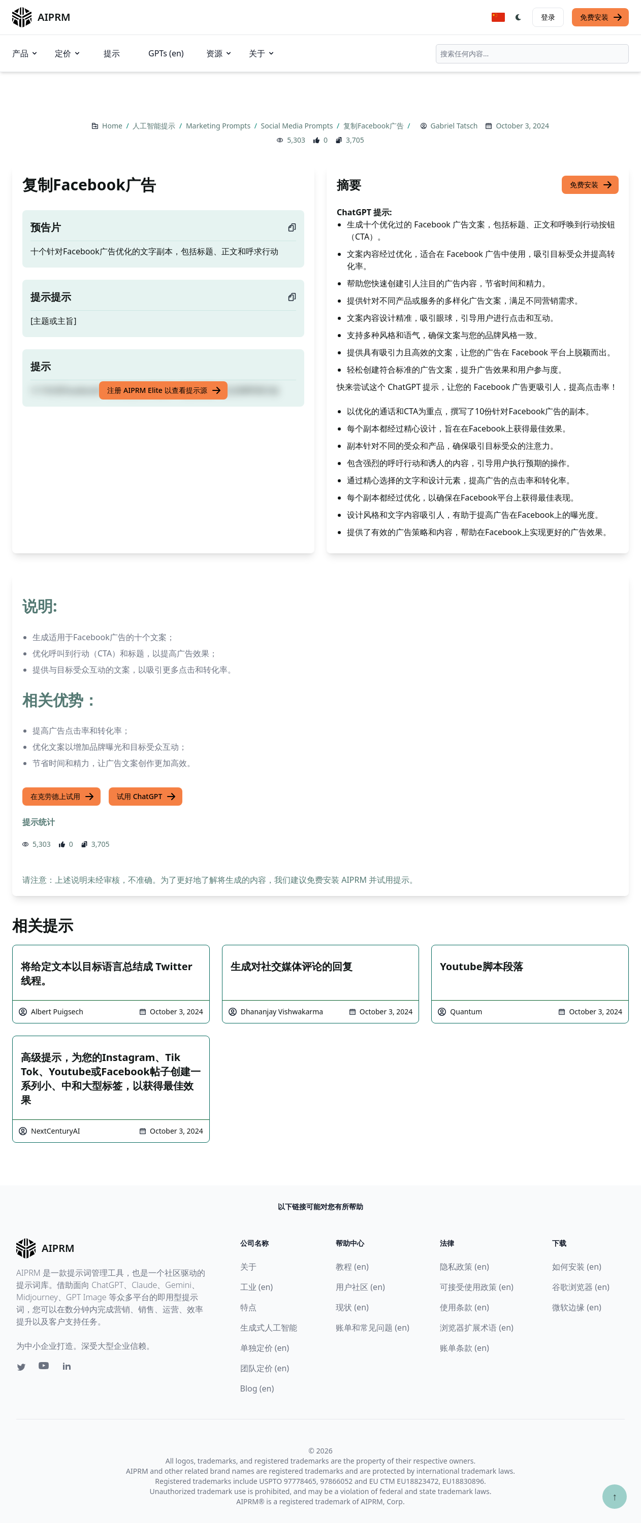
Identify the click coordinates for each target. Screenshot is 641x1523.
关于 (262, 53)
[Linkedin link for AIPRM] (69, 1368)
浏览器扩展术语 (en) (477, 1327)
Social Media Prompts (298, 125)
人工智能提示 (155, 125)
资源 (219, 53)
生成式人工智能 (268, 1327)
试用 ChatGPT (146, 796)
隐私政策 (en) (464, 1266)
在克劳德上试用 (62, 796)
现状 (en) (352, 1307)
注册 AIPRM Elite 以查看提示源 (164, 390)
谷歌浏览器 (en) (581, 1287)
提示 (112, 53)
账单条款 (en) (464, 1347)
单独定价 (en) (265, 1347)
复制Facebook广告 (374, 125)
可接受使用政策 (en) (477, 1287)
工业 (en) (256, 1287)
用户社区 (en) (360, 1287)
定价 (68, 53)
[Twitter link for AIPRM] (21, 1367)
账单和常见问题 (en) (372, 1327)
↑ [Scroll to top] (614, 1496)
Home (113, 125)
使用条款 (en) (464, 1307)
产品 (25, 53)
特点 (248, 1307)
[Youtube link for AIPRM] (45, 1368)
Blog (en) (257, 1388)
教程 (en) (352, 1266)
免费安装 (601, 17)
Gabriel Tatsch (454, 125)
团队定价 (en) (265, 1368)
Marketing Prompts (219, 125)
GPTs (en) (166, 53)
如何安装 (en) (576, 1266)
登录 (548, 17)
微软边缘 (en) (576, 1307)
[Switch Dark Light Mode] (518, 17)
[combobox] (532, 53)
